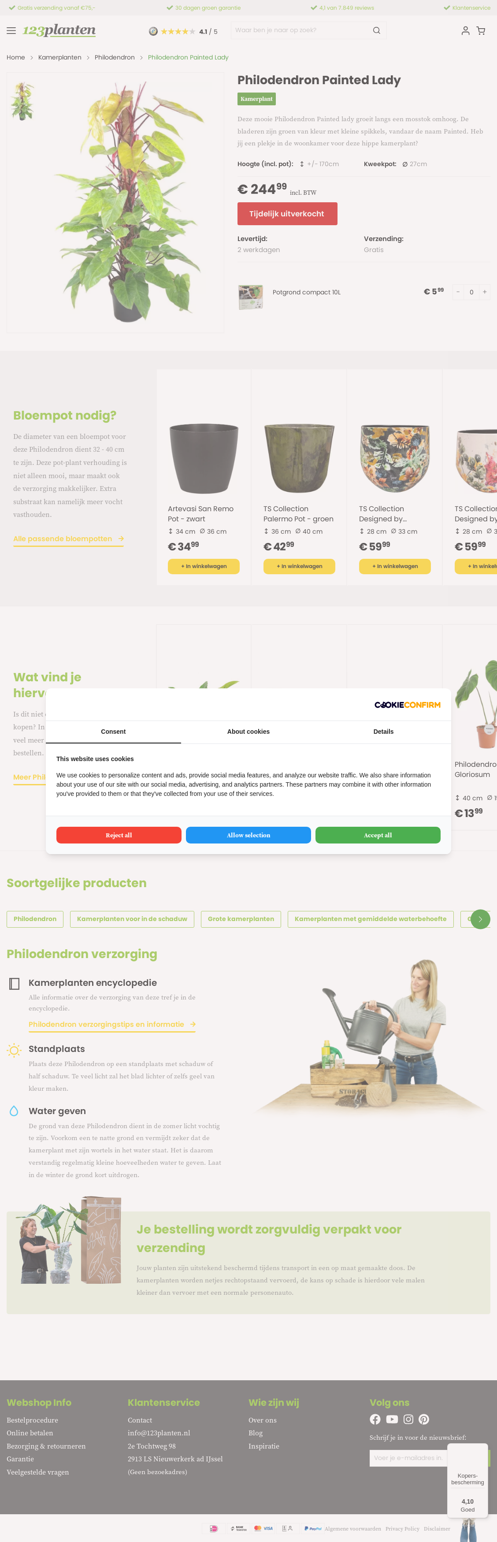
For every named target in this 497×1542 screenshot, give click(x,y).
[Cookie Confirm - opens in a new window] (408, 704)
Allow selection (249, 835)
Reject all (119, 835)
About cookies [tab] (248, 731)
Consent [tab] (113, 731)
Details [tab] (384, 731)
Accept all (378, 835)
